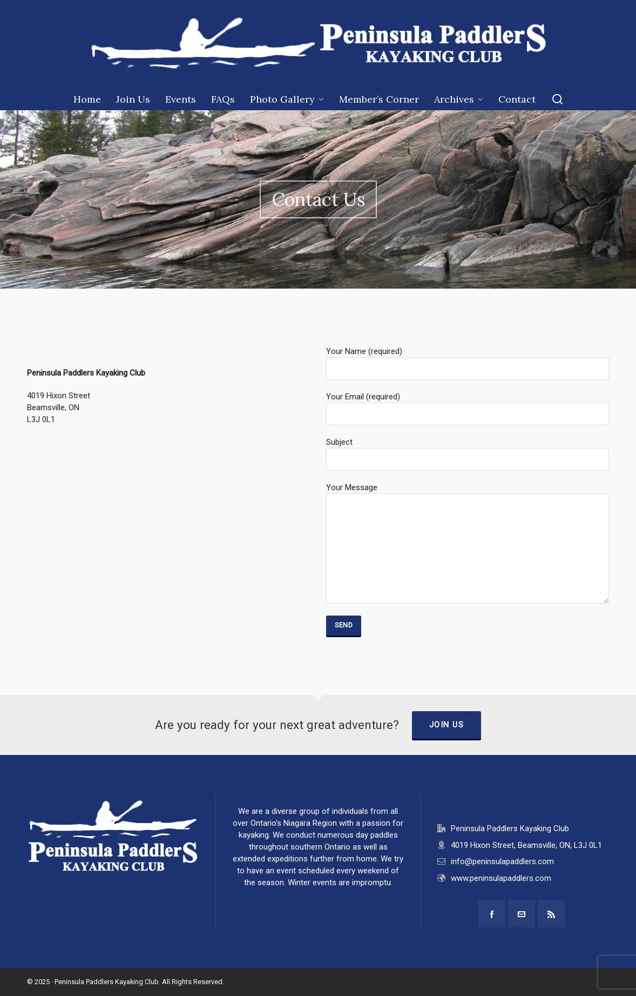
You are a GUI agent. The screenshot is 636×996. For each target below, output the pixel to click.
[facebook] (491, 913)
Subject (467, 451)
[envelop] (521, 913)
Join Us (446, 725)
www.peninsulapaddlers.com (501, 878)
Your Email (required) (467, 405)
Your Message (467, 493)
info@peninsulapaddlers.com (502, 861)
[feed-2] (551, 913)
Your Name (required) (467, 360)
